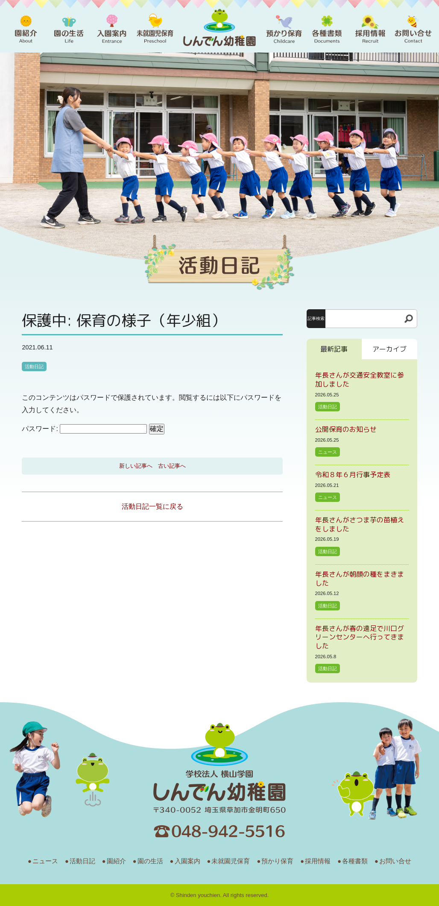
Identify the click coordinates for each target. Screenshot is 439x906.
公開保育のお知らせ (346, 429)
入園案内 (187, 861)
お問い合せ (395, 861)
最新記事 (334, 349)
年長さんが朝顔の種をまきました (359, 578)
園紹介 (116, 861)
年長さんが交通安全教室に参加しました (359, 379)
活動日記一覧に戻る (152, 506)
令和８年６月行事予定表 (352, 474)
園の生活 (150, 861)
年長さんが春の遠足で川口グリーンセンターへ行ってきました (359, 637)
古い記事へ (172, 466)
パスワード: (84, 428)
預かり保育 (277, 861)
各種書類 (355, 861)
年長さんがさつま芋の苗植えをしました (359, 524)
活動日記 (34, 366)
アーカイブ (389, 349)
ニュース (327, 451)
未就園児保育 (230, 861)
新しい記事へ (135, 466)
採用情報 (318, 861)
